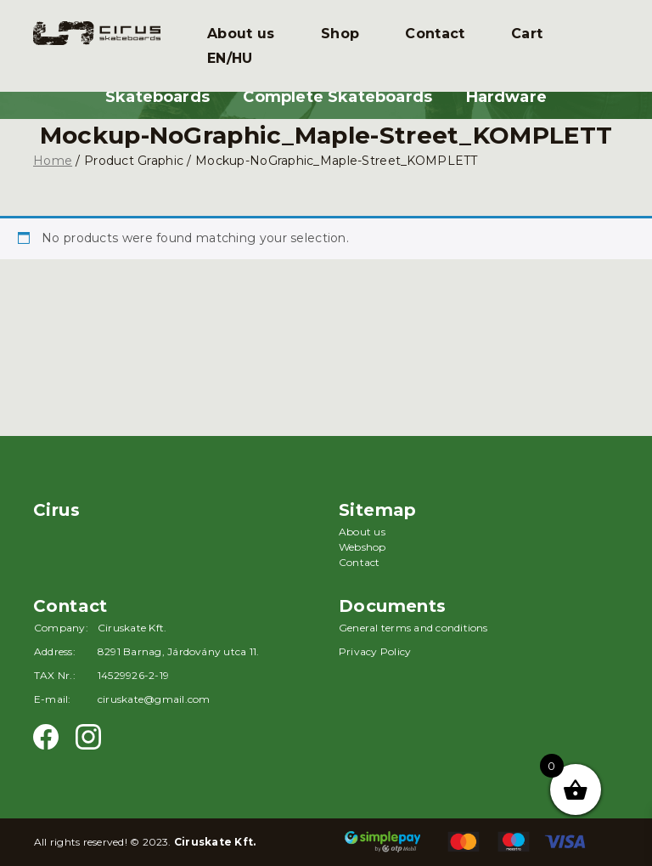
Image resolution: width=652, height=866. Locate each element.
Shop (340, 33)
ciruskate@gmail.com (154, 699)
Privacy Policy (375, 651)
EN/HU (230, 58)
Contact (434, 33)
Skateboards (157, 97)
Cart (526, 33)
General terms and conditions (413, 627)
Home (52, 160)
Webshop (362, 547)
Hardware (506, 97)
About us (241, 33)
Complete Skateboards (337, 97)
